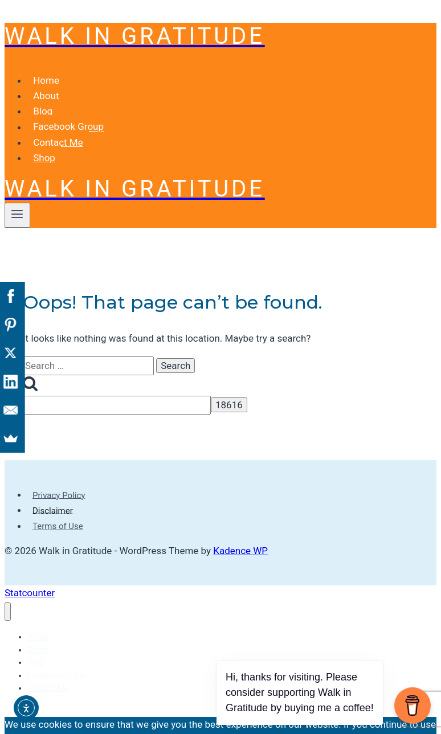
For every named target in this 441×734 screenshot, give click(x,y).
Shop (44, 139)
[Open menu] (17, 197)
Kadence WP (240, 532)
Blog (42, 93)
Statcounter (30, 574)
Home (46, 62)
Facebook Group (68, 108)
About (46, 77)
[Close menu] (8, 593)
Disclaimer (52, 492)
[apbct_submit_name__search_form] (229, 386)
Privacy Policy (58, 476)
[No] (308, 725)
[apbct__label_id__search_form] (117, 387)
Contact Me (58, 124)
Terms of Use (57, 508)
